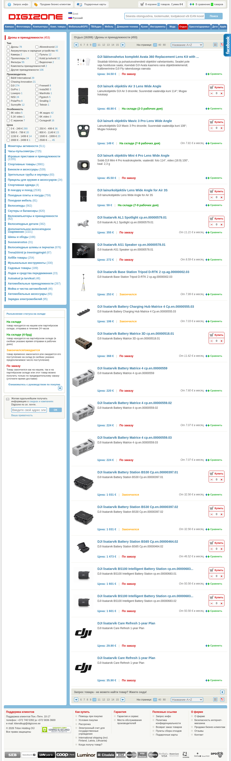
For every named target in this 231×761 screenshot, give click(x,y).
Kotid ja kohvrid (49, 58)
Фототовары (23, 26)
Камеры (9, 26)
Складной (46, 120)
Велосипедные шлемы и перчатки (34, 247)
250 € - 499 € (48, 128)
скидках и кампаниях (41, 401)
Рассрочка (85, 724)
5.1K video (18, 116)
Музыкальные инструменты (30, 263)
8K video (17, 113)
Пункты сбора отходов (169, 730)
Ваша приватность (22, 415)
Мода (172, 26)
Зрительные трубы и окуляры (31, 174)
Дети (215, 26)
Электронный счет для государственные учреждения (92, 731)
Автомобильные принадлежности (34, 283)
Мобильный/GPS (78, 26)
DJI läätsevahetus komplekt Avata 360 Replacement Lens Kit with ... (148, 57)
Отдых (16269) (83, 37)
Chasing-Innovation (23, 82)
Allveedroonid (48, 47)
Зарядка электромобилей (28, 299)
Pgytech (45, 97)
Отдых (183, 26)
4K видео (46, 113)
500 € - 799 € (20, 132)
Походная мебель (22, 200)
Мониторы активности (26, 146)
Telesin (44, 105)
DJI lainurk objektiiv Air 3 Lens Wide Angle (129, 86)
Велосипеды (20, 205)
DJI (15, 85)
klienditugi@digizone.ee (27, 723)
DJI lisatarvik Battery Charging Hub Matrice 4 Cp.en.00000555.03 (145, 306)
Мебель (109, 26)
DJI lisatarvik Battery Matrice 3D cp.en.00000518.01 (135, 333)
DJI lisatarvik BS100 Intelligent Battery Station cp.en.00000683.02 (136, 601)
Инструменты (158, 26)
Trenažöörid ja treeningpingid (29, 252)
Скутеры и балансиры (26, 211)
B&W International (22, 78)
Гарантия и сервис (128, 716)
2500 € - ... (47, 140)
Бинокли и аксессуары (27, 169)
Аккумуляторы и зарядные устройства (34, 51)
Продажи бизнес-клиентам (209, 727)
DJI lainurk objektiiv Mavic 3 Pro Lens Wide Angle (134, 121)
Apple (223, 26)
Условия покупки (88, 720)
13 (108, 44)
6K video (45, 116)
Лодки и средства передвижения (33, 273)
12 (103, 44)
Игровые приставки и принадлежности (34, 157)
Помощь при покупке (91, 716)
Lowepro (16, 93)
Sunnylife (18, 105)
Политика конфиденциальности (168, 721)
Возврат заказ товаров (169, 727)
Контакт (198, 734)
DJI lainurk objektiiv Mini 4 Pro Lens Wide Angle (133, 155)
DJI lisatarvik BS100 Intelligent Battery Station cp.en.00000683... (145, 569)
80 (164, 44)
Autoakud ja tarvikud (24, 278)
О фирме (199, 716)
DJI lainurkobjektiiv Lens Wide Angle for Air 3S (132, 190)
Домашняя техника (127, 26)
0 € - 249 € (19, 128)
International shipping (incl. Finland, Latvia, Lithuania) (93, 739)
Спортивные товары (26, 164)
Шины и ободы (21, 237)
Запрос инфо (163, 716)
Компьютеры (40, 26)
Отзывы (198, 730)
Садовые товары (23, 268)
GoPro (15, 89)
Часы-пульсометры (25, 151)
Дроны (16, 47)
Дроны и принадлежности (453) (116, 37)
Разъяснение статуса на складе (26, 313)
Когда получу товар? (90, 744)
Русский (75, 18)
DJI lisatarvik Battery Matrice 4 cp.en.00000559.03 (134, 437)
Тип (9, 43)
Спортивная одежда (23, 185)
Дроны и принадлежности (29, 37)
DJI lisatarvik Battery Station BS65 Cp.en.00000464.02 (137, 541)
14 (112, 44)
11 (99, 44)
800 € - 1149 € (49, 132)
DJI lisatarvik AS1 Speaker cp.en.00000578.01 (131, 244)
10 (94, 44)
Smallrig (45, 101)
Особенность (15, 109)
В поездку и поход (24, 190)
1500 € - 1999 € (49, 136)
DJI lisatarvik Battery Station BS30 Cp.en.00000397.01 (137, 472)
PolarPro (17, 101)
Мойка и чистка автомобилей (30, 288)
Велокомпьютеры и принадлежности (33, 217)
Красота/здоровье (199, 26)
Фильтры (17, 62)
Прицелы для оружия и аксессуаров (35, 179)
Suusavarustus (20, 242)
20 (155, 44)
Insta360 (45, 89)
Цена (10, 125)
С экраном (18, 120)
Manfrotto (45, 93)
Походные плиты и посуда (29, 195)
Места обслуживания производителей (129, 721)
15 (117, 44)
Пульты (45, 54)
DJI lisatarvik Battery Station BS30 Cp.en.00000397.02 (137, 507)
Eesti (73, 13)
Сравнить (216, 73)
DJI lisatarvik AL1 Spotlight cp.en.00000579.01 (132, 217)
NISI (15, 97)
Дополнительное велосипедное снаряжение (29, 230)
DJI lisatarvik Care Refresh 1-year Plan (126, 623)
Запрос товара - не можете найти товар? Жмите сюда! (110, 692)
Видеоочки (46, 62)
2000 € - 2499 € (20, 140)
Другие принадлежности (27, 70)
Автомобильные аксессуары (30, 294)
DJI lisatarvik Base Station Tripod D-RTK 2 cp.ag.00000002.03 (143, 272)
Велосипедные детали (26, 224)
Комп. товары (58, 26)
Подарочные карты (167, 734)
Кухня (144, 26)
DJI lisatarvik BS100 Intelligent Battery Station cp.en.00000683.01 (136, 573)
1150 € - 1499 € (21, 136)
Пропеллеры (20, 58)
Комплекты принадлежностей (29, 66)
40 (159, 44)
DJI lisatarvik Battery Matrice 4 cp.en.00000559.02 (134, 403)
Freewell (45, 85)
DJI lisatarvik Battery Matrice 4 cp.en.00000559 (132, 368)
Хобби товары (21, 257)
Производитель (16, 74)
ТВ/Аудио (96, 26)
